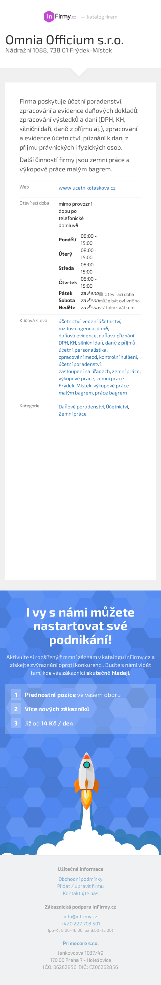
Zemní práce (73, 414)
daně (102, 328)
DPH (63, 343)
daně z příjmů (120, 343)
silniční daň (90, 343)
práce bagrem (111, 393)
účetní (66, 350)
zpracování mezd (78, 357)
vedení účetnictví (101, 321)
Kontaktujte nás (80, 893)
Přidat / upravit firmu (80, 886)
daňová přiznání (116, 335)
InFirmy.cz (60, 17)
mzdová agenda (77, 328)
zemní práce (126, 371)
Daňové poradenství (81, 406)
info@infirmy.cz (80, 916)
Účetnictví (117, 406)
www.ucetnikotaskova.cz (87, 188)
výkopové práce (76, 378)
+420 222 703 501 (80, 923)
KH (73, 343)
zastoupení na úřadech (84, 371)
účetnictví (69, 321)
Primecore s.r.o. (80, 943)
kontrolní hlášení (118, 357)
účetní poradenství (80, 364)
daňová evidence (78, 335)
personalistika (91, 350)
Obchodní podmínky (80, 879)
